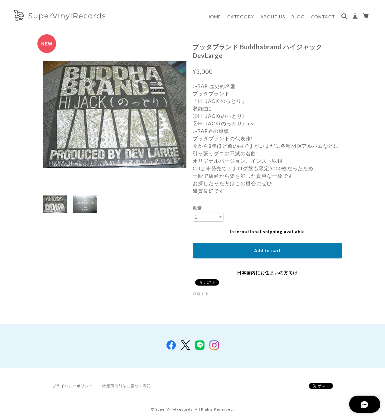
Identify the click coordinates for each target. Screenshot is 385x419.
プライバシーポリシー (72, 385)
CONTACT (323, 16)
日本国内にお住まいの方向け (267, 272)
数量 (197, 208)
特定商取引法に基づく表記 (126, 385)
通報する (201, 293)
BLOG (298, 16)
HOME (214, 16)
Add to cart (267, 250)
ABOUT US (272, 16)
